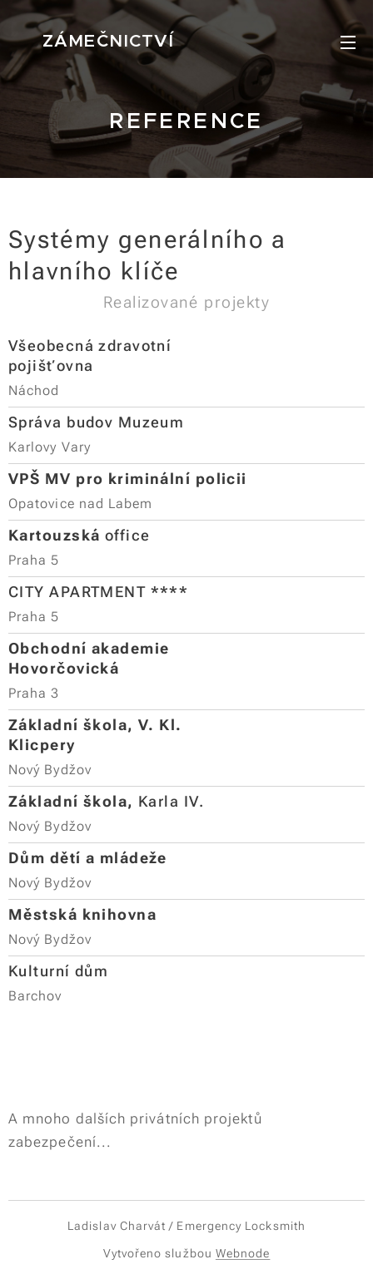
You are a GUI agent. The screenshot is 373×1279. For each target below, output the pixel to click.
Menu (348, 42)
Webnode (243, 1253)
